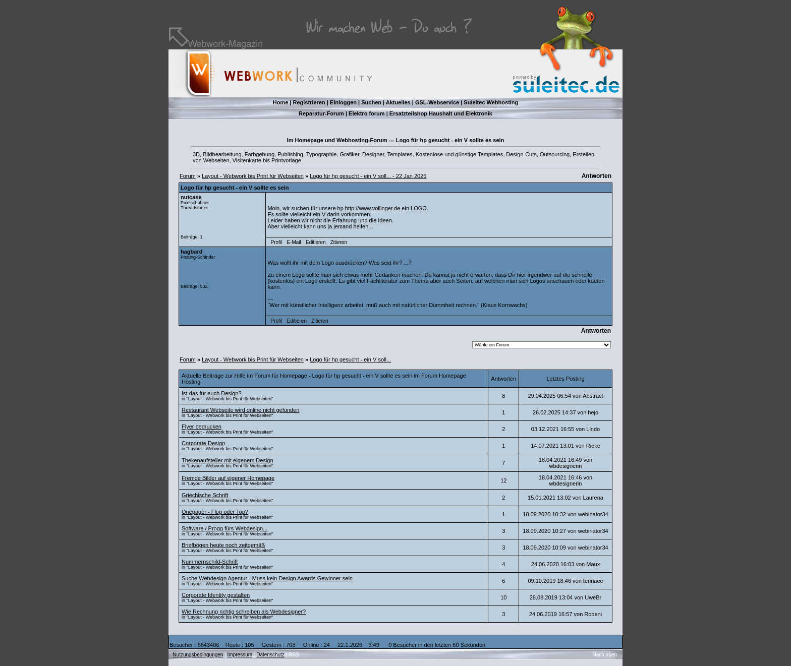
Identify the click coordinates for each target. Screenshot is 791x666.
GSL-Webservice (437, 102)
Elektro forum (367, 113)
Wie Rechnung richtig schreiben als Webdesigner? (244, 612)
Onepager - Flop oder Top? (215, 512)
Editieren (315, 242)
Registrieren (309, 102)
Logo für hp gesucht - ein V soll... (350, 359)
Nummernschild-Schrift (210, 562)
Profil (276, 242)
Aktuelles (398, 102)
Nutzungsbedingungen (198, 654)
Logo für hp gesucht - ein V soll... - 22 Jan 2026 (368, 176)
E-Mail (294, 242)
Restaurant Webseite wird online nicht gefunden (240, 410)
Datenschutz (270, 654)
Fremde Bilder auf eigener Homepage (228, 478)
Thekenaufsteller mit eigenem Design (227, 460)
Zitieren (338, 242)
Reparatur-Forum (321, 113)
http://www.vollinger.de (372, 208)
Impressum (240, 654)
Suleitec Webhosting (491, 102)
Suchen (371, 102)
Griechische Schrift (205, 495)
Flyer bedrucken (201, 426)
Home (281, 102)
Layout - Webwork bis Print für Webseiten (253, 176)
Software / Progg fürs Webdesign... (224, 528)
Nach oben (605, 654)
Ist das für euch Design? (212, 393)
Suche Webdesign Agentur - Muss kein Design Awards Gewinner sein (267, 578)
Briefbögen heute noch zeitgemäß (223, 545)
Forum (188, 176)
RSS (294, 654)
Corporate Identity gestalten (216, 595)
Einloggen (343, 102)
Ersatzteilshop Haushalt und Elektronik (440, 113)
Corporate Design (203, 443)
